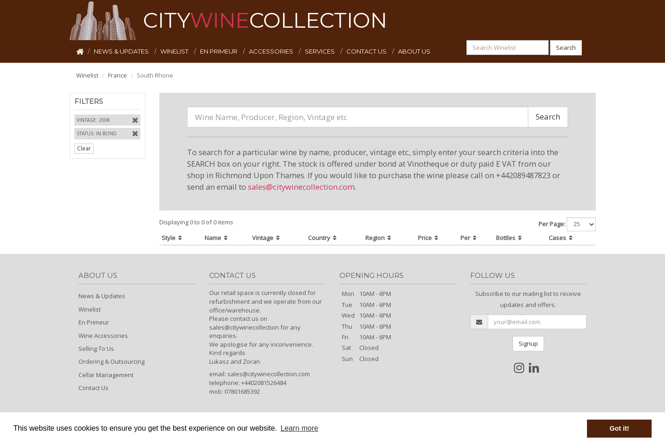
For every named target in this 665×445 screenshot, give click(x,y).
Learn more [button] (299, 428)
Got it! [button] (619, 428)
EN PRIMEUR (219, 51)
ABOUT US (414, 51)
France (117, 75)
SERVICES (320, 51)
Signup (528, 343)
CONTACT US (367, 51)
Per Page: (551, 224)
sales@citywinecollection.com (301, 186)
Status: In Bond (97, 133)
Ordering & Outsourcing (112, 361)
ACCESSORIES (272, 51)
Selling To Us (96, 348)
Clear (84, 148)
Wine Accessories (103, 335)
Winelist (87, 75)
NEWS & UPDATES (122, 51)
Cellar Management (106, 375)
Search (566, 47)
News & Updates (102, 296)
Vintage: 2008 (93, 120)
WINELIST (175, 51)
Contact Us (94, 388)
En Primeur (94, 322)
